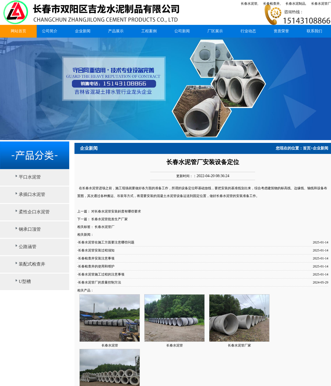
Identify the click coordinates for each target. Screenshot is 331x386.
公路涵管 (27, 246)
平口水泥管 (30, 177)
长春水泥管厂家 (239, 345)
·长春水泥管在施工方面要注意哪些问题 (105, 242)
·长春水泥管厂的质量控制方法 (99, 282)
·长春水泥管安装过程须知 (95, 250)
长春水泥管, (249, 4)
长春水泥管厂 (321, 4)
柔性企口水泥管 (34, 211)
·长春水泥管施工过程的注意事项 (100, 274)
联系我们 (314, 31)
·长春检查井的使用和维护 (95, 266)
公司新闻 (182, 31)
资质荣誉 (281, 31)
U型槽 (25, 281)
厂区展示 (215, 31)
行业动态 (248, 31)
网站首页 (18, 31)
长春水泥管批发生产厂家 (109, 219)
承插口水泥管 (32, 194)
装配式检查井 (32, 264)
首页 (307, 148)
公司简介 (49, 31)
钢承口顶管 (30, 229)
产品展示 (116, 31)
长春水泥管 (90, 188)
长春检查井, (272, 4)
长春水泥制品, (295, 4)
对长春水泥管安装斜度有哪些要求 (116, 211)
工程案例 (149, 31)
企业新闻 (82, 31)
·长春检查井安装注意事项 (95, 258)
